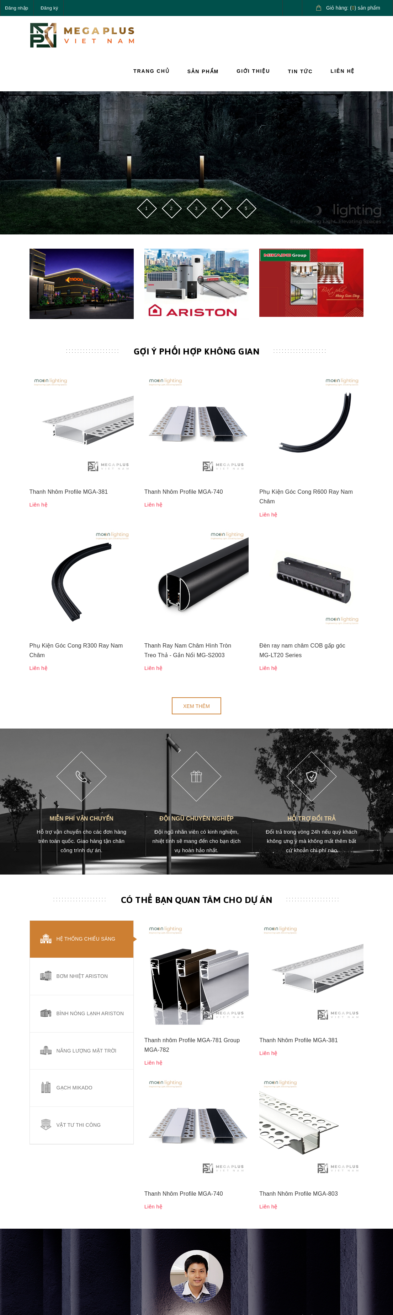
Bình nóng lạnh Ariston (90, 822)
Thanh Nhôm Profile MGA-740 (183, 396)
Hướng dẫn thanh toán (279, 1205)
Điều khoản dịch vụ (281, 1250)
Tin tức (300, 71)
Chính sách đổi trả (223, 1217)
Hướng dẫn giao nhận (277, 1230)
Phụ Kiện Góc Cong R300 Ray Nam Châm (76, 459)
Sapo (252, 1292)
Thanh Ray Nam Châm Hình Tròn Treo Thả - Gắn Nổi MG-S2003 (187, 459)
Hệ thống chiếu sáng (86, 747)
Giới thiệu (253, 71)
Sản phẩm (203, 71)
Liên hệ (343, 71)
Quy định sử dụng (222, 1233)
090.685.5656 (63, 1214)
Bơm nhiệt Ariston (82, 785)
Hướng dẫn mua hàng (278, 1180)
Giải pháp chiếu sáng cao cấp (335, 1180)
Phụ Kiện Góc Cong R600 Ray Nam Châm (306, 401)
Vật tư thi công (79, 933)
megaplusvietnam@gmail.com (81, 1230)
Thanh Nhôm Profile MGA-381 (69, 396)
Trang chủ (151, 71)
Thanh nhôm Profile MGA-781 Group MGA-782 (192, 757)
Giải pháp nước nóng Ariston (334, 1205)
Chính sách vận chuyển (219, 1196)
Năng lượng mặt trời (87, 859)
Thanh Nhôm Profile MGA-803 (298, 811)
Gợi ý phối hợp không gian (197, 351)
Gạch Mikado (74, 896)
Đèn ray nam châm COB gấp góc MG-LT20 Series (302, 459)
